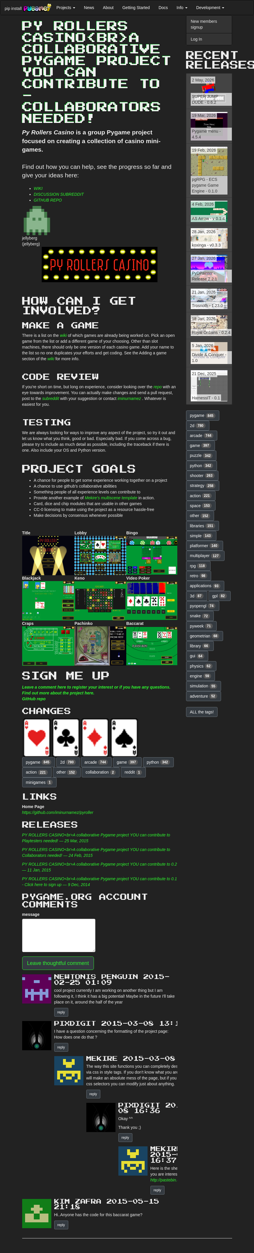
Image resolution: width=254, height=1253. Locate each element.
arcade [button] (96, 762)
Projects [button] (65, 7)
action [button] (37, 772)
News (89, 7)
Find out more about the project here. (58, 693)
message (31, 914)
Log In (196, 39)
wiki (63, 335)
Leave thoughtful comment (58, 963)
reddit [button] (133, 772)
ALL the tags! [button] (202, 712)
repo (157, 386)
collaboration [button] (100, 772)
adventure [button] (203, 696)
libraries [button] (202, 525)
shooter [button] (202, 475)
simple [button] (201, 535)
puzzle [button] (201, 455)
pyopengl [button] (203, 606)
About (108, 7)
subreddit (50, 398)
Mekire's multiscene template (111, 497)
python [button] (158, 762)
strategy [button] (203, 485)
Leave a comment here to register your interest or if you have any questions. (96, 687)
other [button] (67, 772)
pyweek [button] (201, 626)
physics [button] (201, 666)
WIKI (38, 188)
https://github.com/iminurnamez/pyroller (57, 812)
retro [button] (198, 575)
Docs (163, 7)
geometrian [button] (204, 636)
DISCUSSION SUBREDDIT (59, 194)
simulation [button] (203, 686)
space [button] (201, 505)
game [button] (127, 762)
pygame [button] (39, 762)
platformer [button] (204, 545)
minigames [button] (39, 782)
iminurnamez (129, 398)
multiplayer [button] (205, 556)
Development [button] (210, 7)
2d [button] (68, 762)
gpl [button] (219, 596)
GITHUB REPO (48, 200)
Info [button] (182, 7)
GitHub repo (34, 698)
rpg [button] (198, 566)
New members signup (204, 24)
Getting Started (136, 7)
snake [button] (200, 616)
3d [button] (197, 596)
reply (61, 1012)
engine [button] (200, 676)
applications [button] (205, 586)
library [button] (200, 646)
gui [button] (197, 656)
